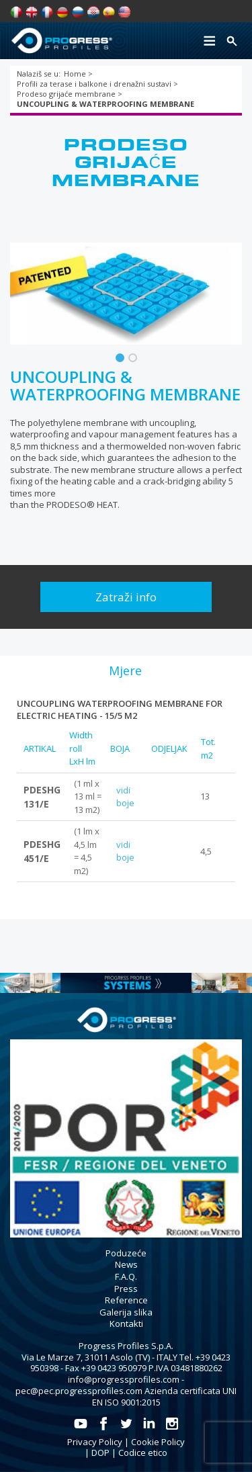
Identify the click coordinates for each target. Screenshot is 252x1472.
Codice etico (142, 1452)
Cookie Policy (158, 1442)
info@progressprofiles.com (123, 1379)
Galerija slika (126, 1312)
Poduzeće (126, 1253)
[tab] (125, 670)
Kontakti (126, 1323)
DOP (100, 1452)
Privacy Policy (94, 1442)
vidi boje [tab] (125, 797)
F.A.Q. (126, 1276)
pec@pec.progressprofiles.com (78, 1391)
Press (126, 1289)
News (126, 1264)
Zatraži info (126, 597)
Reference (126, 1300)
